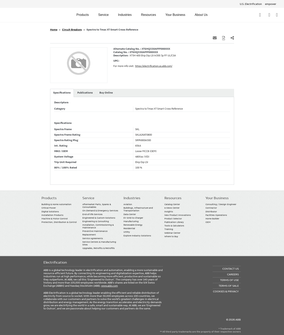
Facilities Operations (216, 215)
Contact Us (269, 15)
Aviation (128, 204)
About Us (201, 14)
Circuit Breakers (72, 29)
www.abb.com (109, 285)
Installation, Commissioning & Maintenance (98, 226)
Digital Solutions (50, 211)
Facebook (46, 321)
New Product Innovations (177, 215)
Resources (148, 14)
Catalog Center (172, 204)
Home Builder (212, 218)
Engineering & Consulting (95, 221)
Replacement (89, 234)
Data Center (130, 214)
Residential (129, 228)
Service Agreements (92, 238)
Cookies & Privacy (226, 291)
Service (103, 14)
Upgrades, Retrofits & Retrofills (98, 248)
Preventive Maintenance (94, 231)
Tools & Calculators (174, 225)
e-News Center (171, 207)
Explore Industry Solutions (137, 235)
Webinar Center (172, 232)
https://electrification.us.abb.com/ (153, 66)
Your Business (175, 14)
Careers (233, 274)
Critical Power (48, 207)
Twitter (69, 321)
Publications (85, 92)
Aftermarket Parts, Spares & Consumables (96, 205)
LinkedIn (54, 321)
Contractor (211, 207)
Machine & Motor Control (54, 218)
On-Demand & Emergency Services (100, 210)
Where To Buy (277, 15)
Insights (168, 211)
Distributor (211, 211)
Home (53, 29)
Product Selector (173, 218)
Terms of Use (229, 280)
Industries (125, 14)
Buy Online (106, 92)
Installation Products (52, 215)
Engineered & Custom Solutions (98, 217)
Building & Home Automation (56, 204)
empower (270, 3)
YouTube (62, 321)
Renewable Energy (133, 224)
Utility (127, 232)
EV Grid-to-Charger (133, 217)
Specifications (62, 92)
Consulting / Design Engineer (221, 204)
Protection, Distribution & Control (59, 222)
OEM (208, 222)
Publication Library (174, 222)
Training (168, 229)
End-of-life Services (92, 214)
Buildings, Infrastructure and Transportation (138, 209)
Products (83, 14)
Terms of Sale (229, 285)
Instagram (77, 321)
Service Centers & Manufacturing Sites (99, 243)
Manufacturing (131, 221)
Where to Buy (171, 236)
